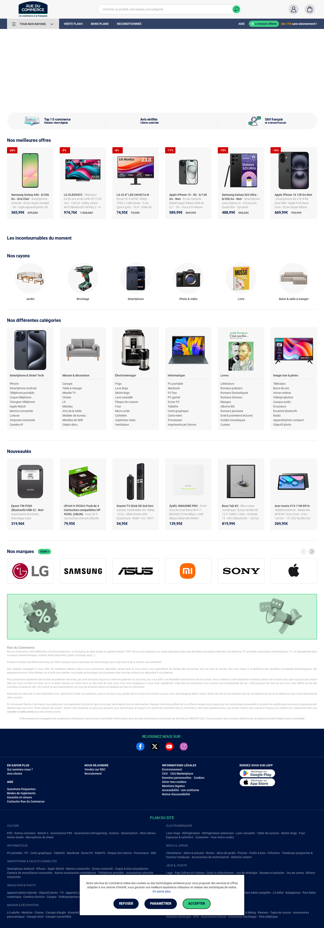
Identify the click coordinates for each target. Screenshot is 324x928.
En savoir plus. (162, 891)
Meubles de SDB (72, 420)
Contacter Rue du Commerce (26, 801)
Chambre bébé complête (254, 892)
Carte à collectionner (220, 872)
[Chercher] (236, 9)
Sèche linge (122, 392)
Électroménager (125, 375)
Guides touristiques (232, 420)
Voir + (44, 551)
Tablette (173, 406)
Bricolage (83, 299)
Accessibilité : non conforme (180, 790)
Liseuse (14, 415)
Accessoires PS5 (61, 833)
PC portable (175, 383)
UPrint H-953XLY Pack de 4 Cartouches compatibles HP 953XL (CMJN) (82, 510)
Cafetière (121, 415)
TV (62, 892)
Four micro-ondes (222, 837)
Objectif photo (282, 424)
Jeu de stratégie (246, 872)
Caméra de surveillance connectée (29, 872)
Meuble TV (69, 392)
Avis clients (14, 773)
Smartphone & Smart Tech (27, 375)
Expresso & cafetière (179, 837)
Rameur (263, 912)
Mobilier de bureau (74, 415)
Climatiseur (173, 853)
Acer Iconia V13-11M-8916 (292, 506)
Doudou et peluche (272, 872)
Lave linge (121, 388)
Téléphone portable (22, 392)
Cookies (199, 777)
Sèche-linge (289, 833)
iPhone (14, 383)
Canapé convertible (58, 916)
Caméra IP (16, 424)
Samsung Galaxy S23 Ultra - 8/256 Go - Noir (240, 197)
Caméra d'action (34, 896)
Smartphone (136, 299)
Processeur (175, 420)
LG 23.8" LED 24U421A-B (133, 194)
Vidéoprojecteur (283, 397)
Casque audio (282, 402)
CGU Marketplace (181, 773)
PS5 (9, 833)
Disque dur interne (120, 853)
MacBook (73, 853)
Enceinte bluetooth (285, 411)
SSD (153, 853)
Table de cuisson (268, 833)
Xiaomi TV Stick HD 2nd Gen (135, 506)
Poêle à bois (257, 853)
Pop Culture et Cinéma (189, 872)
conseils (11, 711)
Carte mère (175, 415)
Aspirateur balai (125, 420)
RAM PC (100, 853)
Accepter (197, 904)
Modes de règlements (21, 793)
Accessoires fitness (213, 916)
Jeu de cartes (295, 872)
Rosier (210, 853)
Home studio (15, 837)
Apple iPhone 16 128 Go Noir (293, 194)
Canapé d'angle (56, 912)
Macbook (174, 388)
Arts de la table (71, 411)
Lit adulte (13, 912)
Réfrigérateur (191, 833)
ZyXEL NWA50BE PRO (183, 506)
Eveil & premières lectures (236, 415)
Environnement (172, 769)
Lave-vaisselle (245, 833)
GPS (196, 916)
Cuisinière (202, 837)
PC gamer (174, 397)
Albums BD (227, 406)
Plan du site (162, 818)
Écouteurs (279, 406)
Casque (52, 896)
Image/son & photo (285, 375)
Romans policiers (231, 388)
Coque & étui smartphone (131, 868)
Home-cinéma (282, 392)
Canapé (67, 383)
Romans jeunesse (231, 411)
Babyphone (293, 892)
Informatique (176, 375)
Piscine (242, 853)
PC (26, 853)
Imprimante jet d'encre (182, 424)
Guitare (114, 833)
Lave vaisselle (124, 397)
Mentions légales (173, 786)
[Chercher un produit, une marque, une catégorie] (170, 9)
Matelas (67, 406)
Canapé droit (35, 916)
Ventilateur (122, 424)
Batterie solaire (241, 857)
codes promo (26, 711)
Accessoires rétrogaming (90, 833)
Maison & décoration (75, 375)
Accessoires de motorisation (210, 857)
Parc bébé (309, 892)
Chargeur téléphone (22, 402)
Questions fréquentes (21, 789)
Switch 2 (42, 833)
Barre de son (281, 388)
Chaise (66, 397)
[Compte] (293, 9)
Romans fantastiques (234, 392)
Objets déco (69, 424)
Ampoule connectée (22, 420)
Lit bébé (278, 892)
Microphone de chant (40, 837)
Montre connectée (21, 411)
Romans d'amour (231, 397)
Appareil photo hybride (22, 892)
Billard (310, 872)
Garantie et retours (19, 797)
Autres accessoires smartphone (75, 872)
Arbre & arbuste (193, 853)
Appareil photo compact (288, 420)
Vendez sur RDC (95, 769)
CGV (165, 773)
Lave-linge (173, 833)
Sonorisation (129, 833)
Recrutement (93, 773)
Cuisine (225, 424)
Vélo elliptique (268, 916)
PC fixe (172, 392)
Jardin (30, 299)
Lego (169, 872)
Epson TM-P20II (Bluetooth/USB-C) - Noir (27, 508)
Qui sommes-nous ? (20, 769)
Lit (64, 402)
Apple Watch (18, 406)
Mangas (225, 402)
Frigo (118, 383)
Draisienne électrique (242, 916)
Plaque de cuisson (126, 402)
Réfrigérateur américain (218, 833)
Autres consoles (24, 833)
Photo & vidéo (188, 299)
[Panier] (309, 9)
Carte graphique (178, 411)
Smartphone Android (23, 388)
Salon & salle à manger (294, 299)
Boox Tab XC (230, 506)
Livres (224, 375)
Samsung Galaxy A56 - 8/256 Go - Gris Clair (30, 197)
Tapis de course (280, 912)
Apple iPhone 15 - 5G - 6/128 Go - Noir (188, 197)
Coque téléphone (20, 397)
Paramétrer (160, 904)
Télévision (279, 383)
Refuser (126, 904)
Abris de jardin (226, 853)
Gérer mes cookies (174, 781)
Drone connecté (102, 868)
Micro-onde (122, 411)
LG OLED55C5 (73, 194)
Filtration (274, 853)
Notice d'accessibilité (176, 794)
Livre (241, 299)
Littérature (227, 383)
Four (118, 406)
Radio (277, 415)
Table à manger (72, 388)
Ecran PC (174, 402)
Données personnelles (176, 777)
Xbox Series (147, 833)
